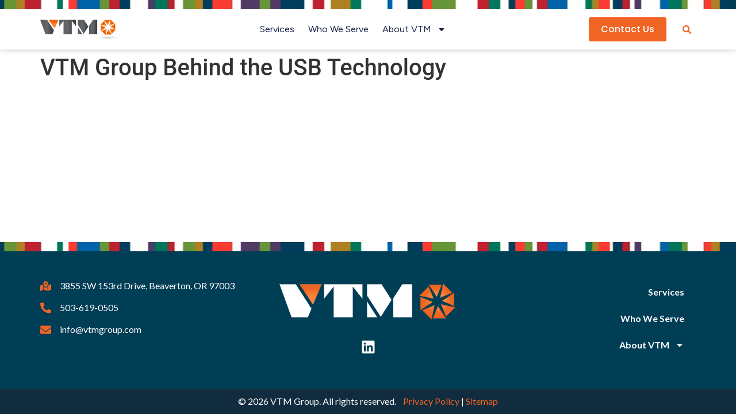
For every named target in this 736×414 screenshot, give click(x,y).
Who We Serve (338, 29)
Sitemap (482, 401)
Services (277, 29)
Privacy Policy (431, 401)
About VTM (414, 29)
